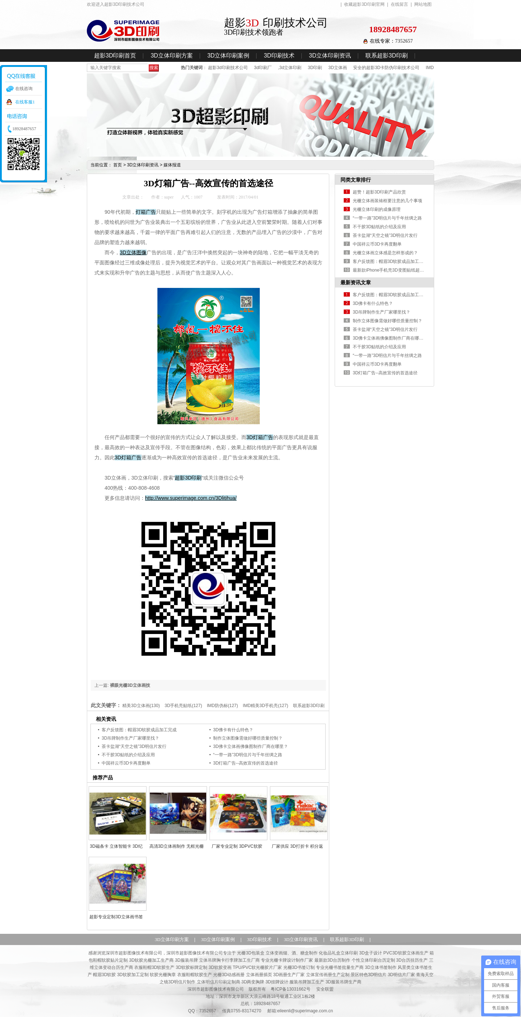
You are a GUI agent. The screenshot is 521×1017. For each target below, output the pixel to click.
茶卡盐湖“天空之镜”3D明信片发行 (134, 746)
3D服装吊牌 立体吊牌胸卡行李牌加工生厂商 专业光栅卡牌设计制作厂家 (244, 960)
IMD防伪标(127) (222, 705)
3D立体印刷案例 (228, 55)
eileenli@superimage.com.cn (305, 1010)
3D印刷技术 (279, 55)
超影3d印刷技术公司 (227, 67)
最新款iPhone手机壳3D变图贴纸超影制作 (393, 270)
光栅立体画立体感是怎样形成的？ (385, 252)
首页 (117, 164)
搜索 (153, 67)
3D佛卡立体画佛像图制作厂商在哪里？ (250, 746)
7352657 (404, 41)
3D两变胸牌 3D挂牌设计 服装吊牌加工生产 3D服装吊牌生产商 (301, 981)
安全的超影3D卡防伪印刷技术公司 (386, 67)
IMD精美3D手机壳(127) (265, 705)
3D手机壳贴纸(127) (183, 705)
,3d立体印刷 (290, 67)
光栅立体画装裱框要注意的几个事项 (387, 200)
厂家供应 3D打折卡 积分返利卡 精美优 (297, 846)
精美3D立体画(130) (141, 705)
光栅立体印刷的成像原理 (377, 209)
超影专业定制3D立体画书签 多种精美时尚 (116, 916)
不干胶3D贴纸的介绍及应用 (128, 754)
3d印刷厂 (263, 67)
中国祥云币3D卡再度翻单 (126, 763)
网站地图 (423, 4)
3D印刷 (315, 67)
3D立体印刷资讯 (330, 55)
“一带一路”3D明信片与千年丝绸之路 (247, 754)
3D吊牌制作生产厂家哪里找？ (130, 738)
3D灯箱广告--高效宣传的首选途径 (245, 763)
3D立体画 (337, 67)
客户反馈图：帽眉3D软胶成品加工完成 (139, 729)
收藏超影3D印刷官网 (364, 4)
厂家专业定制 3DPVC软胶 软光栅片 (237, 846)
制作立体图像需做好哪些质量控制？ (248, 738)
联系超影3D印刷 (386, 55)
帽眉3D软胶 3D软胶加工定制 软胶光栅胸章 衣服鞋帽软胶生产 (152, 974)
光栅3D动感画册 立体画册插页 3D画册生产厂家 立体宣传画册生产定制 (281, 974)
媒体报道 (172, 164)
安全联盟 (325, 989)
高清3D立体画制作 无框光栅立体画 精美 (176, 846)
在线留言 (399, 4)
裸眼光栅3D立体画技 (130, 685)
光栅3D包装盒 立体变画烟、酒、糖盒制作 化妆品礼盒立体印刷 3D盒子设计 (309, 953)
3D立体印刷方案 (171, 55)
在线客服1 (25, 102)
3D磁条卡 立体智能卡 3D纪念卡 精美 (116, 846)
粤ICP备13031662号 (290, 989)
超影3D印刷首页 (115, 55)
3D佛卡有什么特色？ (233, 729)
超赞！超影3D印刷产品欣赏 (379, 192)
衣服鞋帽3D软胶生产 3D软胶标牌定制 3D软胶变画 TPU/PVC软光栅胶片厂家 (208, 967)
